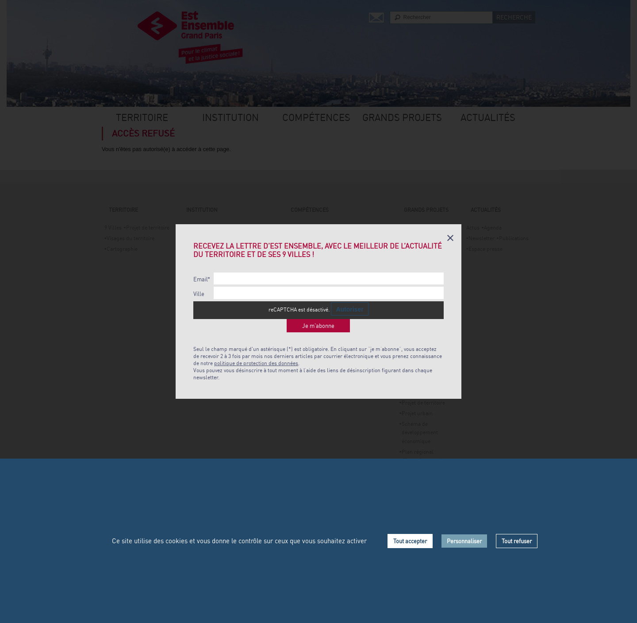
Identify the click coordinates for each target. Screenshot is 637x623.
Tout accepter (410, 541)
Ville (198, 294)
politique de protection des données (256, 363)
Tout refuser (517, 541)
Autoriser (349, 309)
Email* (201, 279)
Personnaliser (464, 541)
